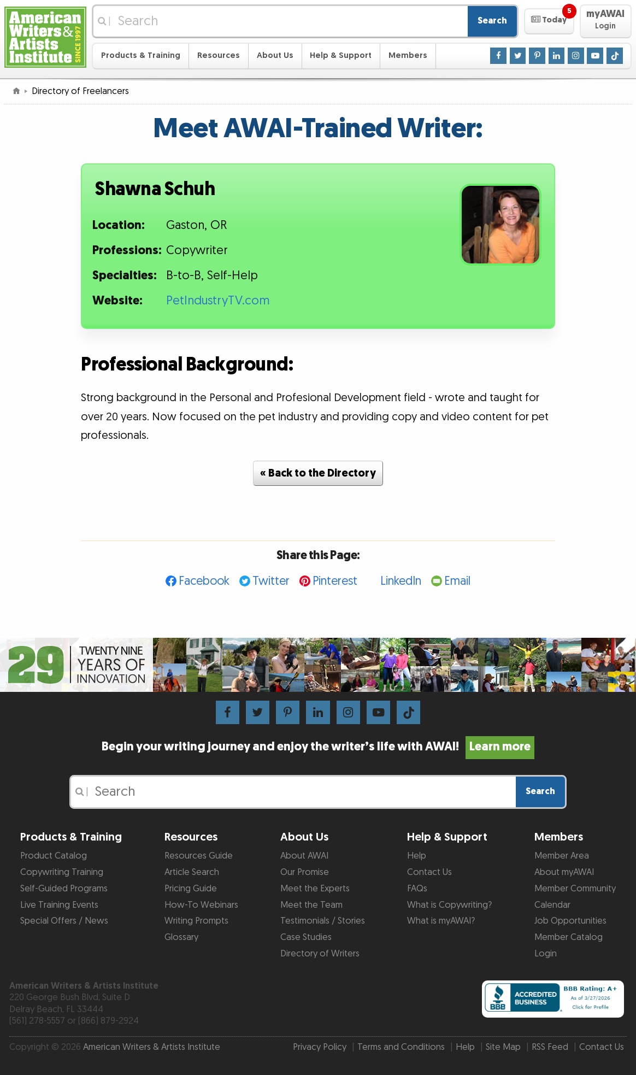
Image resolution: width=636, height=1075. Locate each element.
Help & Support (341, 55)
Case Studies (306, 937)
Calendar (552, 905)
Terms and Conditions (401, 1047)
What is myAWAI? (441, 921)
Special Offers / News (64, 921)
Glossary (181, 937)
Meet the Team (311, 905)
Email (457, 581)
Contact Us (429, 872)
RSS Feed (550, 1047)
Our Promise (304, 872)
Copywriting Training (61, 872)
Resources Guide (198, 856)
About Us (275, 55)
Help (416, 856)
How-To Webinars (201, 905)
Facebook (204, 581)
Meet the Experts (315, 889)
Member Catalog (568, 937)
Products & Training (140, 55)
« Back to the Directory (318, 473)
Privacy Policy (319, 1047)
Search (492, 21)
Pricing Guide (190, 889)
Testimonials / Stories (322, 921)
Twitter (271, 581)
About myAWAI (564, 872)
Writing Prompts (196, 921)
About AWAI (304, 856)
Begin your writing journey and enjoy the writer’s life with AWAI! (318, 747)
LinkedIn (400, 581)
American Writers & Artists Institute (151, 1047)
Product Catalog (53, 856)
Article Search (191, 872)
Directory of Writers (320, 954)
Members (407, 55)
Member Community (575, 889)
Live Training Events (59, 905)
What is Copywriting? (449, 905)
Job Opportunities (570, 921)
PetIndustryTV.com (218, 301)
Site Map (503, 1047)
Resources (218, 55)
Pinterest (335, 581)
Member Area (561, 856)
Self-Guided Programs (64, 889)
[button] (549, 21)
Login (545, 954)
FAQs (417, 889)
